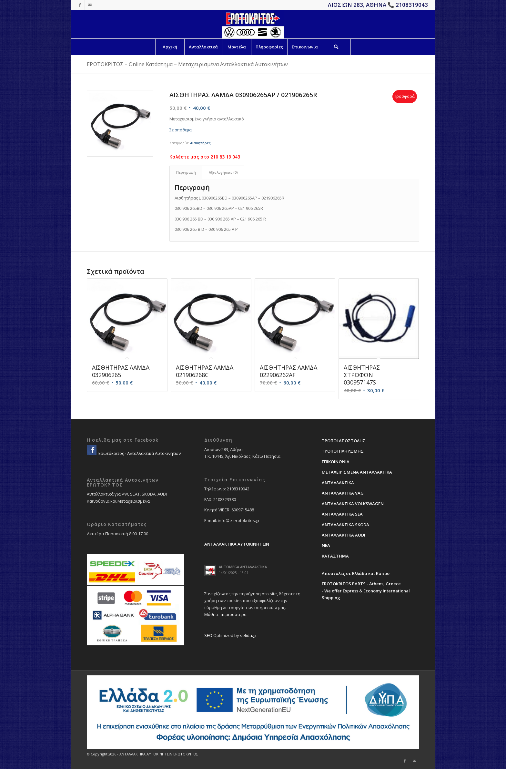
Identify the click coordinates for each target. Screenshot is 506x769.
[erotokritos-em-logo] (253, 24)
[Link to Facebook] (80, 5)
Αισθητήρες (200, 142)
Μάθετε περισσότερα (225, 614)
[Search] (336, 47)
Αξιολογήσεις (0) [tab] (223, 172)
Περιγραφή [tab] (186, 172)
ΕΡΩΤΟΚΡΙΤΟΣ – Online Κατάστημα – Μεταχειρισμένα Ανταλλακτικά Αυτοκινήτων (187, 64)
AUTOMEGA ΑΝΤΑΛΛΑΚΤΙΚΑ (243, 566)
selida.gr (248, 635)
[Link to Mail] (90, 5)
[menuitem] (169, 47)
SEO (208, 635)
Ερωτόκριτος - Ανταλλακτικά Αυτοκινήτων (139, 453)
